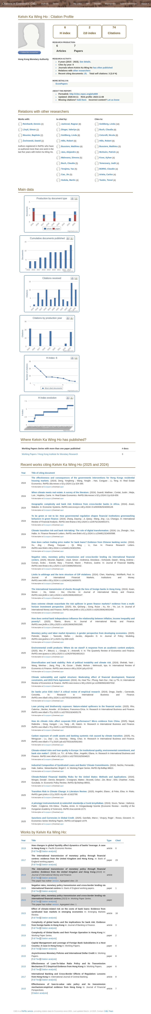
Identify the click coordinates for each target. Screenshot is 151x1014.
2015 (23, 946)
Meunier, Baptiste (31, 135)
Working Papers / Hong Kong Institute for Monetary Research (50, 454)
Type (110, 840)
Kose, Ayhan (105, 157)
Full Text (36, 851)
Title (35, 840)
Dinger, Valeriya (68, 129)
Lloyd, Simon (29, 129)
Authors (44, 4)
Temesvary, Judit (107, 163)
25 (85, 73)
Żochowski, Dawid (32, 141)
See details (85, 62)
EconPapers (62, 84)
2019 (23, 848)
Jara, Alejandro (68, 152)
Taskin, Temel (106, 180)
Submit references (128, 4)
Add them (81, 100)
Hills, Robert (67, 141)
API (88, 4)
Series (56, 4)
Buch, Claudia (68, 163)
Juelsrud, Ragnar (69, 124)
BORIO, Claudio (107, 169)
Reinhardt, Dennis (32, 124)
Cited (119, 840)
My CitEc (78, 4)
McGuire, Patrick (107, 152)
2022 (23, 925)
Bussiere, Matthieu (70, 146)
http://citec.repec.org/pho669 (83, 94)
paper (62, 487)
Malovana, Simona (70, 157)
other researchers (81, 70)
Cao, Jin (65, 174)
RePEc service (27, 1011)
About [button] (145, 4)
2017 (23, 860)
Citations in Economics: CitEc (19, 3)
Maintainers (110, 4)
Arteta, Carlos (106, 174)
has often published (103, 67)
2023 (23, 888)
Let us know (113, 100)
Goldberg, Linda (69, 135)
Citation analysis (48, 851)
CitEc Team (108, 1011)
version (55, 881)
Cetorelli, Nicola (107, 135)
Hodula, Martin (68, 180)
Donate (97, 4)
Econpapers (47, 487)
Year (24, 473)
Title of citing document (44, 473)
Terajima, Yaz (67, 169)
